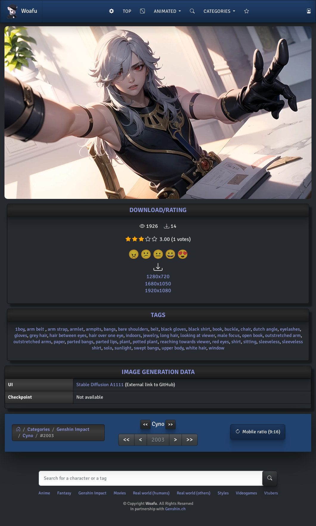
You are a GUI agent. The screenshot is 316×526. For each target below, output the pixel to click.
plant (125, 342)
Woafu (21, 11)
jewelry (150, 335)
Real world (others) (193, 493)
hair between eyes (67, 335)
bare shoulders (133, 329)
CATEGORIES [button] (218, 11)
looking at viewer (197, 335)
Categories (38, 429)
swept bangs (146, 348)
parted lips (106, 342)
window (216, 348)
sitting (249, 342)
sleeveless (269, 342)
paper (59, 342)
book (217, 329)
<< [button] (145, 424)
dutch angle (265, 329)
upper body (172, 348)
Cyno (28, 436)
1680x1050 (158, 283)
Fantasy (64, 493)
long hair (169, 335)
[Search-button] (269, 478)
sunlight (122, 348)
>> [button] (170, 424)
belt (155, 329)
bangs (110, 329)
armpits (93, 329)
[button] (257, 431)
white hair (196, 348)
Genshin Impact (73, 429)
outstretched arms (32, 342)
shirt (236, 342)
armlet (76, 329)
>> (189, 439)
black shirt (199, 329)
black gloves (173, 329)
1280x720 (158, 276)
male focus (228, 335)
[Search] (157, 478)
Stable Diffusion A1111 (100, 385)
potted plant (145, 342)
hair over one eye (106, 335)
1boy (19, 329)
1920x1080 (158, 290)
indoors (133, 335)
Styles (223, 493)
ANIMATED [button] (165, 11)
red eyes (220, 342)
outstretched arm (283, 335)
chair (246, 329)
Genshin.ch (175, 508)
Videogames (246, 493)
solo (108, 348)
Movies (120, 493)
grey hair (38, 335)
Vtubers (271, 493)
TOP (127, 11)
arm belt (36, 329)
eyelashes (290, 329)
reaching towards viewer (185, 342)
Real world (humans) (151, 493)
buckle (231, 329)
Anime (44, 493)
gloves (20, 335)
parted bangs (80, 342)
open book (252, 335)
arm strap (57, 329)
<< (126, 439)
